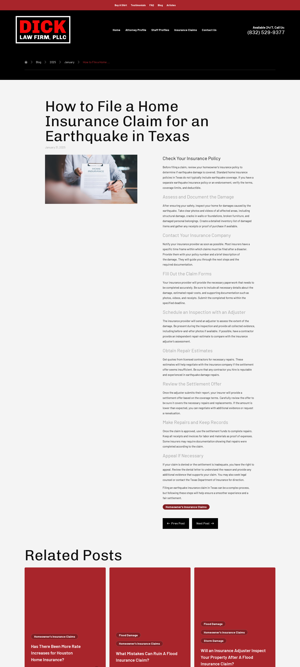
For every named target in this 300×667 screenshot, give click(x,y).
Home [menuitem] (116, 30)
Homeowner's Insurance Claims (186, 507)
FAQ (151, 5)
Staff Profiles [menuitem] (160, 30)
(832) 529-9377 (266, 32)
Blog (160, 5)
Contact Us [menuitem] (209, 30)
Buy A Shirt (121, 5)
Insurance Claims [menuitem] (185, 30)
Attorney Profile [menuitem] (135, 30)
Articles (171, 5)
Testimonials (138, 5)
